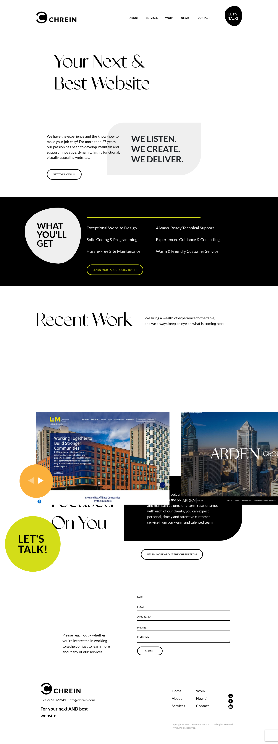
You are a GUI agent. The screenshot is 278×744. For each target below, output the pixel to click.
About (134, 17)
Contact (204, 17)
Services (152, 17)
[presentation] (32, 481)
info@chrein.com (82, 700)
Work (169, 17)
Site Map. (191, 727)
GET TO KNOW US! (64, 174)
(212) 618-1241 (53, 700)
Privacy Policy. (179, 727)
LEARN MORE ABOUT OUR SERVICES (115, 269)
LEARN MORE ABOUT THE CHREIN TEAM (172, 554)
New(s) (185, 17)
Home (176, 691)
